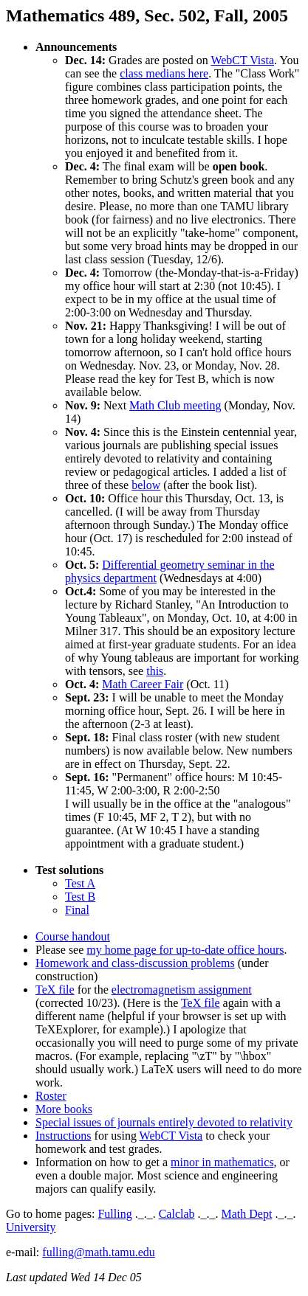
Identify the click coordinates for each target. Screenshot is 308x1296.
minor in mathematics (222, 1162)
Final (77, 910)
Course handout (72, 936)
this (154, 671)
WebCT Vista (242, 60)
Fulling (114, 1213)
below (145, 485)
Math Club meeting (175, 405)
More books (63, 1109)
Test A (80, 883)
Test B (80, 896)
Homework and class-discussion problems (135, 963)
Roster (50, 1095)
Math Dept (247, 1213)
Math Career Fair (142, 684)
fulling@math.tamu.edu (98, 1252)
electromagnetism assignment (182, 989)
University (31, 1227)
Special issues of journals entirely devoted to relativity (163, 1122)
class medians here (164, 73)
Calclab (177, 1213)
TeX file (55, 989)
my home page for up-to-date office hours (185, 949)
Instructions (63, 1135)
